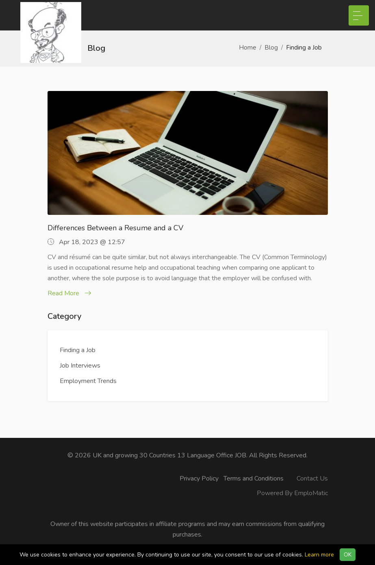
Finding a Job (77, 350)
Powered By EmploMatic (292, 493)
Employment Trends (88, 381)
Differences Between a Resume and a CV (115, 228)
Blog (271, 47)
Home (247, 47)
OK (347, 555)
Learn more (319, 555)
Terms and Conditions (253, 478)
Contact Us (312, 478)
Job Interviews (80, 365)
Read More (69, 293)
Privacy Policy (199, 478)
